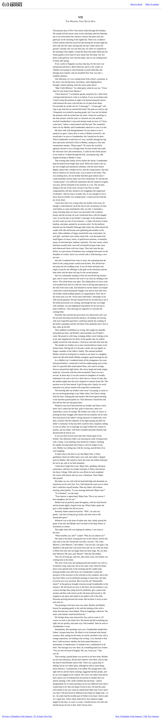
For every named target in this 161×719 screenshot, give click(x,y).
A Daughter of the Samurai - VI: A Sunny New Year (27, 716)
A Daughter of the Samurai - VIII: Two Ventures (137, 716)
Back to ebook (136, 4)
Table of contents (152, 4)
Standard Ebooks (12, 4)
